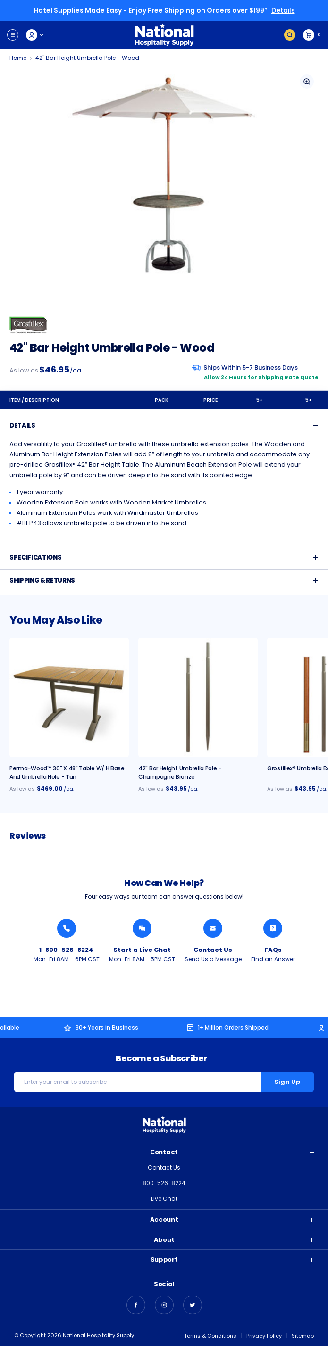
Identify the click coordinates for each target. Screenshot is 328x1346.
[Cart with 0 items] (312, 35)
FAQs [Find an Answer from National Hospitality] (273, 949)
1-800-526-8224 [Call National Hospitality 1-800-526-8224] (66, 949)
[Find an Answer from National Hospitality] (272, 928)
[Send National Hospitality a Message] (212, 928)
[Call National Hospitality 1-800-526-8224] (66, 928)
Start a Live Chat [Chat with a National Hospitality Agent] (142, 949)
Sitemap (303, 1335)
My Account (35, 35)
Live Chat (164, 1199)
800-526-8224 (164, 1183)
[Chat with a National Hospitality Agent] (142, 928)
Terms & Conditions (210, 1335)
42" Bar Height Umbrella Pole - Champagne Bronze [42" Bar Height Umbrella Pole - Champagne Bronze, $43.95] (179, 772)
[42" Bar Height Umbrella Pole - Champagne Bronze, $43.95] (198, 697)
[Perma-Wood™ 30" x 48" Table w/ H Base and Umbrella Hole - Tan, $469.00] (69, 697)
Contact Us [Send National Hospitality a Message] (212, 949)
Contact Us (164, 1168)
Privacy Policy (264, 1335)
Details (283, 10)
